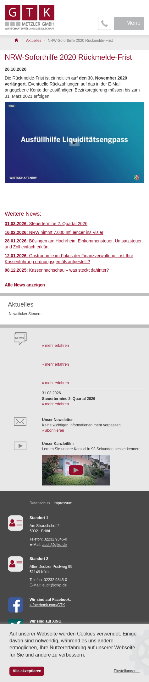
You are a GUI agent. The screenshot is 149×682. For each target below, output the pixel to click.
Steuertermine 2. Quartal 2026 (46, 223)
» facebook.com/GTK (47, 605)
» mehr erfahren (55, 345)
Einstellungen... (127, 671)
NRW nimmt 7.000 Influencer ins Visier (54, 232)
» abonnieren (53, 430)
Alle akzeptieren (27, 671)
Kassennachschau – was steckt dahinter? (57, 270)
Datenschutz (40, 503)
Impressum (63, 503)
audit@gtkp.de (54, 544)
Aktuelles (20, 304)
